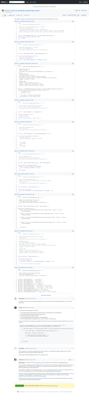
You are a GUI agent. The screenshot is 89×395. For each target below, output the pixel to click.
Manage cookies (54, 391)
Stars (19, 15)
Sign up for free (19, 385)
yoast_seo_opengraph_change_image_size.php (25, 10)
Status (38, 391)
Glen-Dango (21, 348)
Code (4, 15)
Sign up (85, 2)
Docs (46, 391)
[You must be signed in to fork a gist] (84, 10)
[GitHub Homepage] (18, 392)
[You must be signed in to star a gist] (78, 10)
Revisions (11, 15)
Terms (28, 391)
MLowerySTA (21, 298)
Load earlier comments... (46, 295)
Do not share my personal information (65, 391)
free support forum (45, 378)
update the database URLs (55, 371)
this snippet (21, 374)
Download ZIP (83, 15)
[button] (78, 15)
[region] (44, 31)
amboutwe (7, 10)
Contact (49, 391)
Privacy (31, 391)
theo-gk (20, 307)
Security (35, 391)
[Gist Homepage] (4, 2)
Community (42, 391)
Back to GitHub (33, 2)
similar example (42, 376)
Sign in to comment (54, 385)
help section (33, 378)
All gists (27, 2)
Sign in (80, 2)
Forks (27, 15)
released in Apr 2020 (41, 362)
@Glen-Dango (21, 362)
